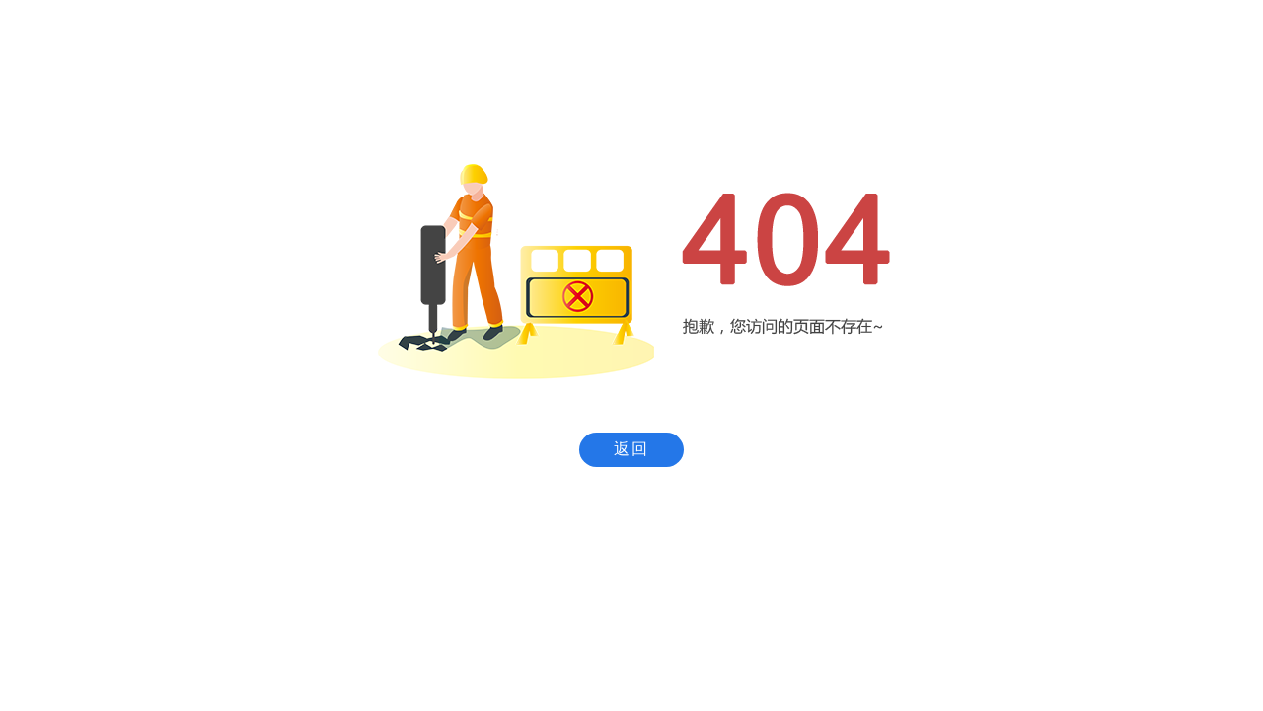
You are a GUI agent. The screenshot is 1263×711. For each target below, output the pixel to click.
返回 (631, 448)
